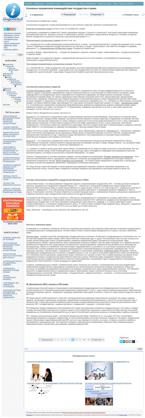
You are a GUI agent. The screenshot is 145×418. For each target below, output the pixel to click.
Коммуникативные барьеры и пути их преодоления (11, 159)
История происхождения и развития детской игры (108, 383)
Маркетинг (12, 79)
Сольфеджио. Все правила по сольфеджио (11, 284)
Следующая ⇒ (97, 14)
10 (84, 340)
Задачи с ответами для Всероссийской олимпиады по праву (12, 190)
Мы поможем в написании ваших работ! (12, 222)
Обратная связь (10, 46)
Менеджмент (17, 83)
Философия (17, 97)
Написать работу (11, 50)
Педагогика (7, 88)
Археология (9, 64)
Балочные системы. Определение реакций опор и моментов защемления (12, 293)
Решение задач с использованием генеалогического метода (54, 383)
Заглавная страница (12, 33)
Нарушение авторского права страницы (72, 412)
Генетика (12, 68)
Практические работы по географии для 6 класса (12, 256)
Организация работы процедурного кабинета (12, 141)
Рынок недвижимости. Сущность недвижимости (107, 362)
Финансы (17, 99)
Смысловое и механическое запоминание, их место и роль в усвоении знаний (11, 150)
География (14, 70)
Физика (13, 95)
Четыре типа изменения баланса (12, 184)
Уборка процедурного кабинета (9, 277)
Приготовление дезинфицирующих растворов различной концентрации (11, 119)
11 (89, 340)
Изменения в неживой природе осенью (11, 270)
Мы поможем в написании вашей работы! (94, 412)
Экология (6, 105)
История (8, 75)
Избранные (39, 4)
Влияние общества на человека (11, 238)
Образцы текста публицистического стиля (12, 178)
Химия (18, 101)
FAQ (5, 48)
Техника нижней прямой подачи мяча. (12, 128)
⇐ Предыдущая (68, 14)
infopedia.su (29, 415)
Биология (10, 66)
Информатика (8, 74)
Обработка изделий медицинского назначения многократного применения (12, 168)
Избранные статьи (11, 35)
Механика (18, 84)
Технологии (13, 94)
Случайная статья (11, 37)
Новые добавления (12, 43)
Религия (8, 90)
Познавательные (70, 4)
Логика (9, 77)
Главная (28, 4)
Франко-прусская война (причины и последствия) (11, 134)
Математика (15, 81)
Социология (11, 92)
